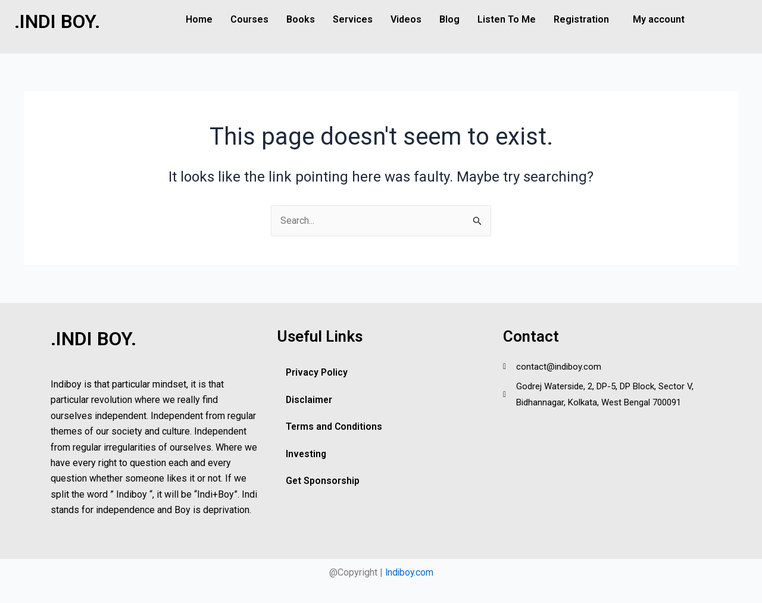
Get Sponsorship (323, 482)
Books (300, 19)
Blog (449, 19)
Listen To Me (506, 19)
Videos (406, 19)
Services (353, 19)
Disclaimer (309, 399)
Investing (306, 454)
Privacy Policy (317, 372)
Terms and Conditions (334, 427)
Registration (581, 19)
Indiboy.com (409, 572)
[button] (584, 19)
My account (659, 19)
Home (199, 19)
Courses (249, 19)
